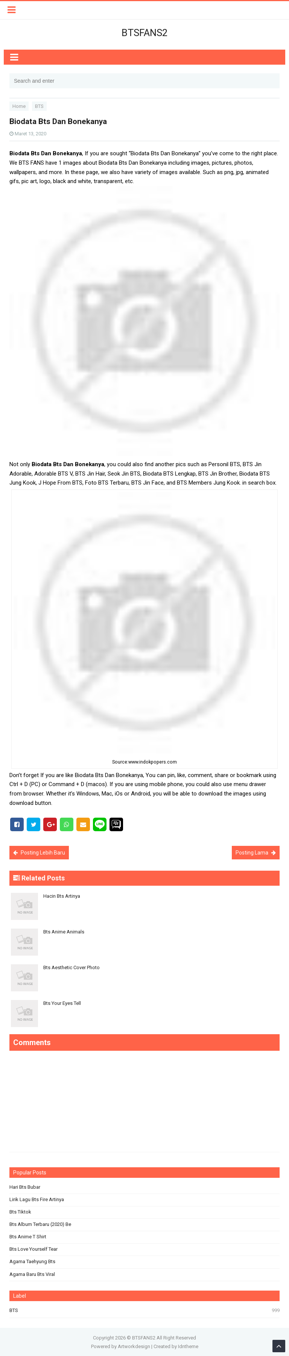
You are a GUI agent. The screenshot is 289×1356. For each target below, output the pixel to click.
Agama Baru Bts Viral (32, 1274)
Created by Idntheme (176, 1346)
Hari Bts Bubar (24, 1187)
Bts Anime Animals (63, 932)
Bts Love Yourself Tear (33, 1249)
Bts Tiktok (20, 1212)
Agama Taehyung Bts (32, 1261)
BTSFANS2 (143, 1338)
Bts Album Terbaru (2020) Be (40, 1224)
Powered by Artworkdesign (120, 1346)
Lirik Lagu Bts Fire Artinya (36, 1199)
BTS (13, 1310)
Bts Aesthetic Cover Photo (71, 967)
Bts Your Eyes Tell (62, 1003)
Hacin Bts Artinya (61, 896)
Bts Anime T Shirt (27, 1236)
